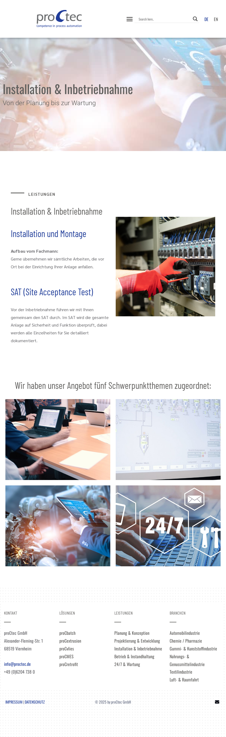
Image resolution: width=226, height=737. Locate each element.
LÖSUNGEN (67, 612)
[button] (129, 19)
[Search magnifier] (195, 19)
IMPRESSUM (13, 702)
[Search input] (164, 19)
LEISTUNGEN (123, 612)
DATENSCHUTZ (35, 702)
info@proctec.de (17, 664)
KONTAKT (10, 612)
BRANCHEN (178, 612)
